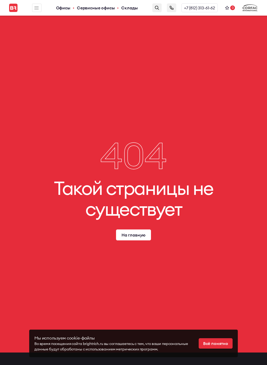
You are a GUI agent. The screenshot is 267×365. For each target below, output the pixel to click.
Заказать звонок (171, 8)
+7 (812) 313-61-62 (199, 7)
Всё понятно (215, 343)
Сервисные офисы (96, 7)
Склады (129, 7)
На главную (133, 235)
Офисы (63, 7)
